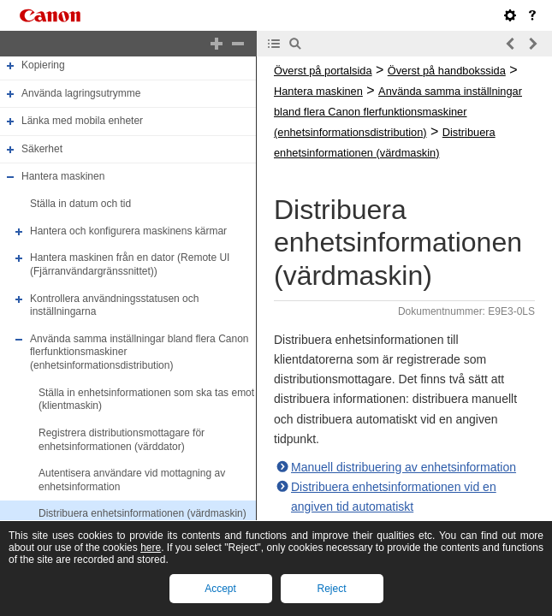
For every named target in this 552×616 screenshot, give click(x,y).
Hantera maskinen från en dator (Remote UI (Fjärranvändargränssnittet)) (129, 264)
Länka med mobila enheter (82, 121)
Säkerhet (41, 149)
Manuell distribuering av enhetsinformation (403, 467)
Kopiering (43, 65)
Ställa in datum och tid (80, 204)
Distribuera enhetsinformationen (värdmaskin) (142, 514)
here (150, 548)
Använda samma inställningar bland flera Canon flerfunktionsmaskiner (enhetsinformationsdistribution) (398, 112)
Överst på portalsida (323, 70)
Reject (331, 589)
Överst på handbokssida (447, 70)
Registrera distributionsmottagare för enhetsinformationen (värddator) (122, 440)
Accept (220, 589)
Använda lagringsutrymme (80, 93)
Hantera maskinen (62, 177)
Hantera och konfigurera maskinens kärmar (128, 231)
